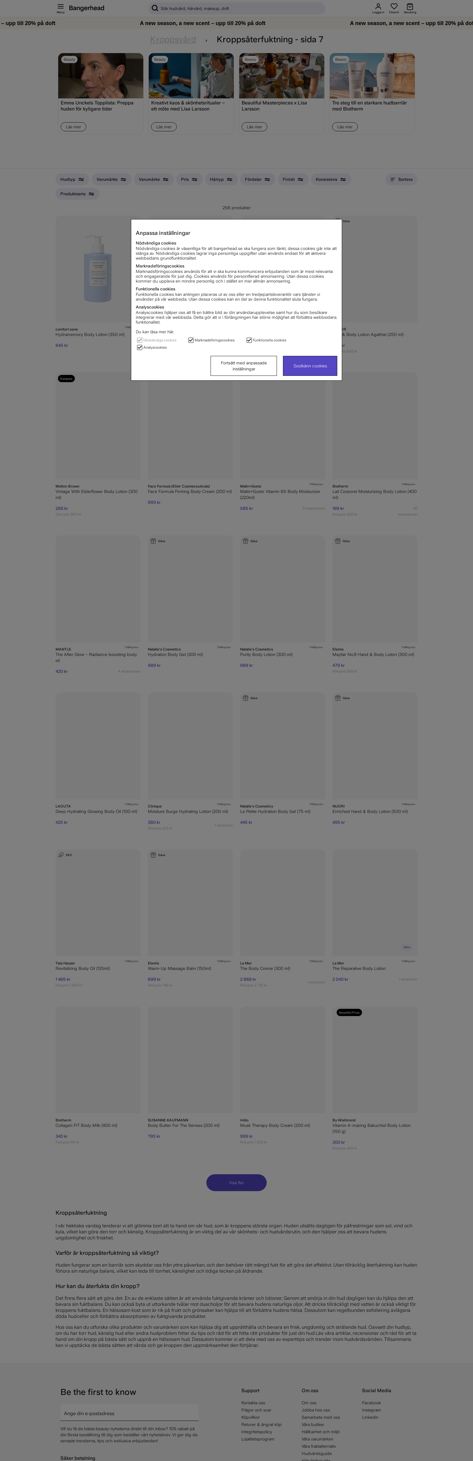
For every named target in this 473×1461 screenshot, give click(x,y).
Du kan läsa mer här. (155, 331)
